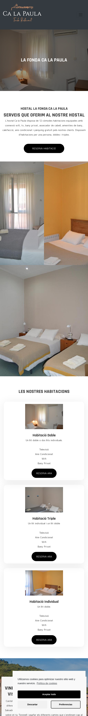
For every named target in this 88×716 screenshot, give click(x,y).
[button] (44, 148)
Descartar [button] (32, 704)
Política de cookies (47, 683)
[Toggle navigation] (80, 15)
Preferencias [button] (65, 704)
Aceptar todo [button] (49, 694)
